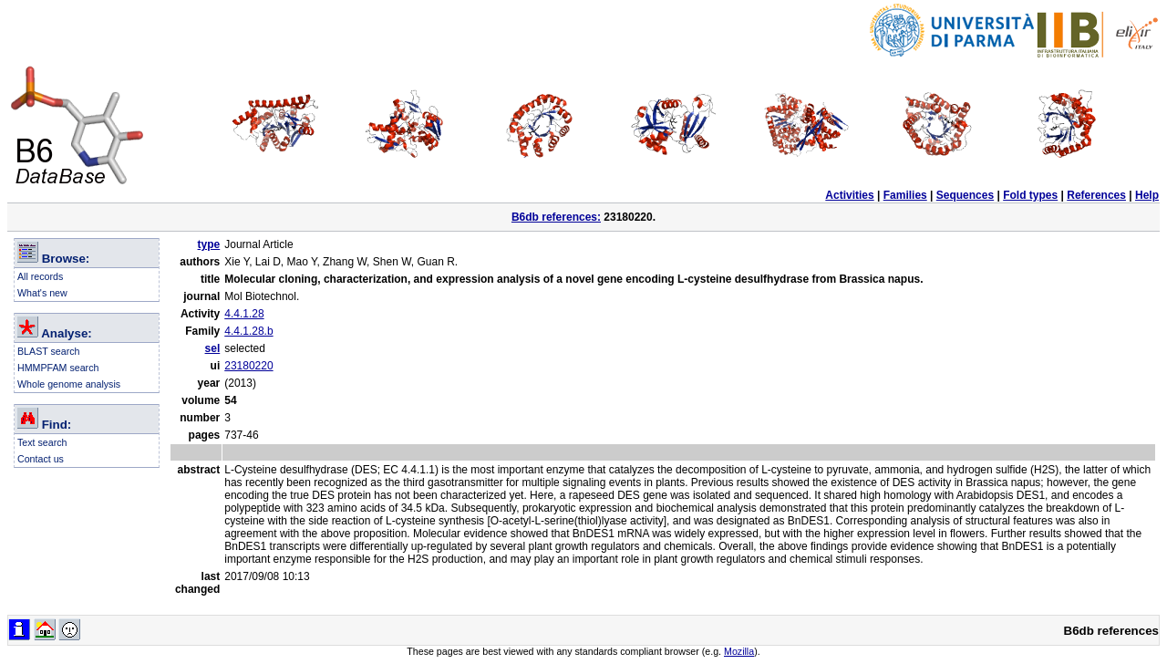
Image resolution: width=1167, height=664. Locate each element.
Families (905, 195)
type (209, 244)
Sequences (965, 195)
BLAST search (48, 351)
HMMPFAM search (57, 367)
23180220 (248, 365)
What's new (42, 292)
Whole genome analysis (68, 384)
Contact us (40, 458)
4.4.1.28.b (248, 331)
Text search (42, 442)
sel (213, 348)
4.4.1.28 (243, 313)
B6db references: (556, 217)
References (1096, 195)
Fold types (1030, 195)
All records (40, 276)
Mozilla (739, 651)
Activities (849, 195)
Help (1147, 195)
